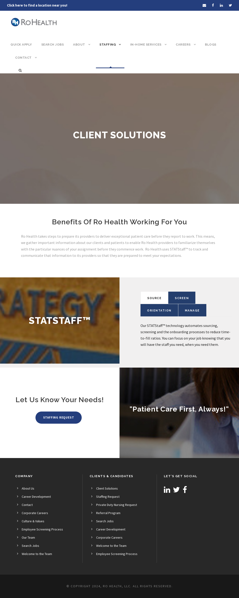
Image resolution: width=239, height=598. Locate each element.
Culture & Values (33, 521)
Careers (183, 44)
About (79, 44)
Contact (23, 57)
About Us (28, 488)
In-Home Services (146, 44)
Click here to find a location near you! (37, 5)
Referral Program (108, 513)
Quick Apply (21, 44)
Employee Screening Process (42, 529)
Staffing (107, 44)
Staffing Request (108, 496)
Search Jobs (52, 44)
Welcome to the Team (37, 554)
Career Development (36, 496)
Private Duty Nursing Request (116, 505)
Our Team (28, 537)
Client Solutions (107, 488)
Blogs (210, 44)
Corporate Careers (35, 513)
